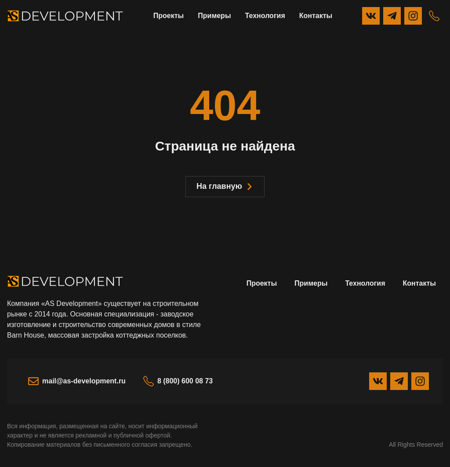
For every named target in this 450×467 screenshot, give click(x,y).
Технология (265, 15)
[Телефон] (434, 16)
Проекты (168, 15)
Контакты (315, 15)
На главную (225, 186)
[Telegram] (392, 16)
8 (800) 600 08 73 (178, 381)
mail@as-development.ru (77, 381)
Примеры (214, 15)
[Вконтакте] (371, 16)
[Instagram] (413, 16)
